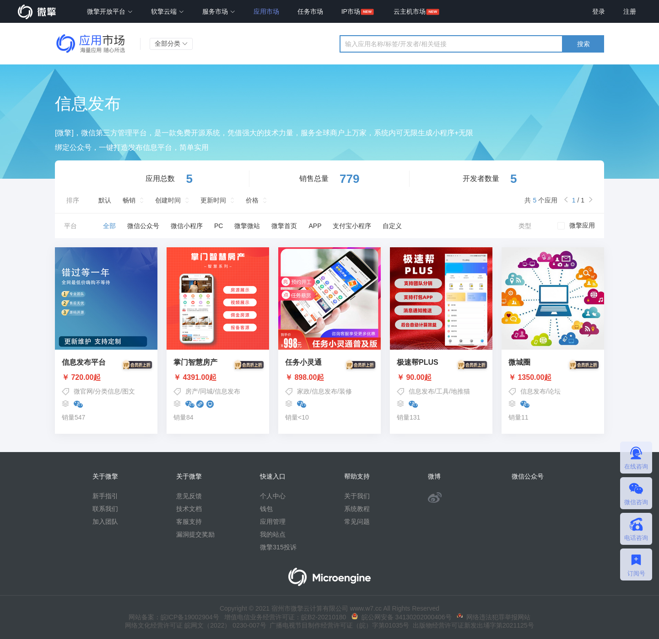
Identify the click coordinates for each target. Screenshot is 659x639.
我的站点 (273, 534)
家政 (303, 391)
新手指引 (105, 496)
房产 (191, 391)
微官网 (83, 391)
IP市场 (350, 11)
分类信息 (107, 391)
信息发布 (227, 391)
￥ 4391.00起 (217, 377)
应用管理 (273, 521)
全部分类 (171, 43)
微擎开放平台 (110, 11)
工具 (442, 391)
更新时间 (213, 200)
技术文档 (189, 508)
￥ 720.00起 (106, 377)
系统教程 (357, 508)
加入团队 (105, 521)
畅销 (129, 200)
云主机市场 (410, 11)
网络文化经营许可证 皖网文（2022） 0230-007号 (195, 625)
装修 (345, 391)
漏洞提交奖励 (195, 534)
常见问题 (357, 521)
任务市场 (310, 11)
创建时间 (168, 200)
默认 (104, 200)
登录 (598, 11)
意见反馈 (189, 496)
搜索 (583, 44)
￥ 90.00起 (441, 377)
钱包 (266, 508)
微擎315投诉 (278, 547)
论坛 (554, 391)
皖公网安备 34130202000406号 (401, 617)
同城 (206, 391)
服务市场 (218, 11)
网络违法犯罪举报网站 (493, 617)
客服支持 (189, 521)
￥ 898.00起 (329, 377)
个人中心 (273, 496)
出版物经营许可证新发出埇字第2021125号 (471, 625)
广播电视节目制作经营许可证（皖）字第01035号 (338, 625)
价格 (252, 200)
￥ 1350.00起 (552, 377)
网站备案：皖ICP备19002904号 (174, 617)
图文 (128, 391)
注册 (629, 11)
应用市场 (266, 11)
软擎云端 (167, 11)
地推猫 (460, 391)
